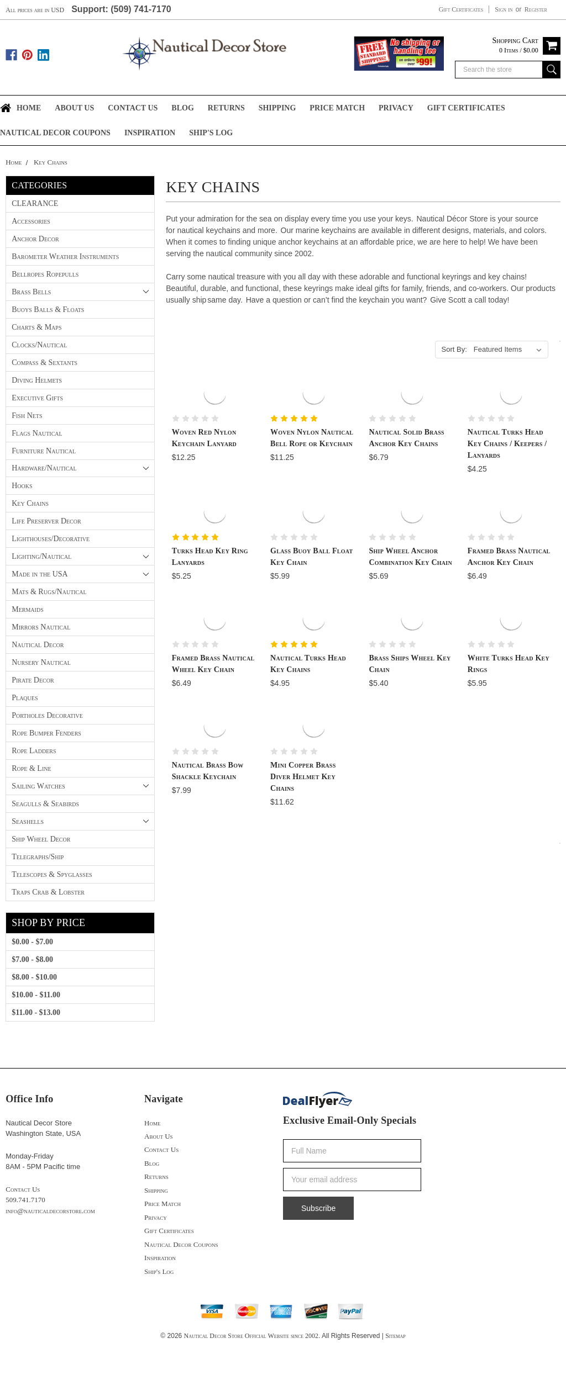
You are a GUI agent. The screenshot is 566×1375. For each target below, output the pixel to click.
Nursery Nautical (41, 662)
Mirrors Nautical (41, 627)
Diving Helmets (37, 380)
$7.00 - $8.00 (32, 959)
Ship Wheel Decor (41, 839)
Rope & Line (31, 768)
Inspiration (149, 133)
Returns (226, 108)
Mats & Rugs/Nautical (49, 592)
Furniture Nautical (44, 451)
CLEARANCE (35, 203)
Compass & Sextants (44, 362)
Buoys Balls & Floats (48, 309)
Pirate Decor (33, 680)
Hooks (22, 486)
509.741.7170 (25, 1200)
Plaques (25, 698)
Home (29, 108)
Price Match (337, 108)
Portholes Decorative (47, 715)
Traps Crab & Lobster (48, 892)
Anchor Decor (35, 239)
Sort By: (454, 349)
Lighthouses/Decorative (51, 539)
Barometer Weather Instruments (65, 256)
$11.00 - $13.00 (36, 1012)
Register (536, 9)
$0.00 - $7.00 (32, 942)
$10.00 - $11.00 (36, 995)
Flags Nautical (37, 433)
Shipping (277, 108)
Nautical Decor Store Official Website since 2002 (251, 1336)
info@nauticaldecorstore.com (50, 1211)
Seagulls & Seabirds (45, 804)
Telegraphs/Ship (38, 857)
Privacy (396, 108)
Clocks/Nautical (39, 345)
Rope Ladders (34, 751)
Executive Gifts (37, 398)
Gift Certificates (461, 9)
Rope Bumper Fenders (46, 733)
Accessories (31, 221)
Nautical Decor (38, 645)
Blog (182, 108)
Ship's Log (211, 133)
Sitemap (395, 1336)
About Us (74, 108)
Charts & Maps (36, 327)
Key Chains (50, 162)
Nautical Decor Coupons (55, 133)
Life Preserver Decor (46, 521)
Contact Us (133, 108)
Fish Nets (27, 415)
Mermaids (27, 609)
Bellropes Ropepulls (45, 274)
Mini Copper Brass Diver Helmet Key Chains (303, 776)
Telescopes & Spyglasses (52, 874)
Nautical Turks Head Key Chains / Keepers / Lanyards (507, 443)
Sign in (503, 9)
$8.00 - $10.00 (34, 977)
